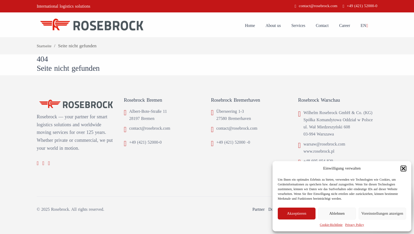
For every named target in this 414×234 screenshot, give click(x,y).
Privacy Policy (354, 225)
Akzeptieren (296, 213)
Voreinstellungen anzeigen (382, 213)
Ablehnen (337, 213)
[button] (403, 168)
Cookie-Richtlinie (331, 225)
